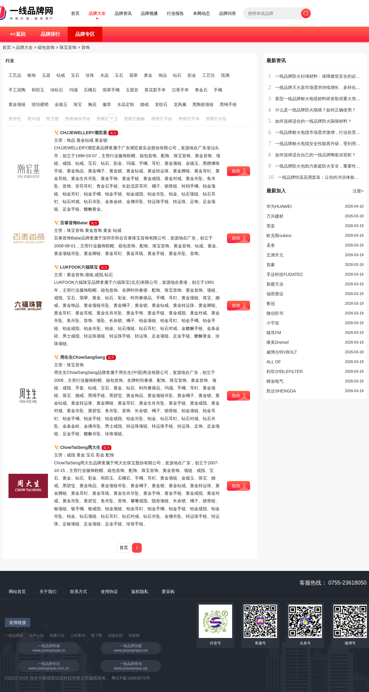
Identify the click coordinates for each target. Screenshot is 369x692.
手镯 (218, 89)
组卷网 (134, 635)
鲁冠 (270, 303)
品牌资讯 (123, 13)
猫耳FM (273, 332)
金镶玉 (61, 104)
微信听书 (274, 313)
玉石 (119, 75)
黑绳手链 (228, 104)
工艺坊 (208, 75)
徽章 (107, 104)
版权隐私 (139, 591)
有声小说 (36, 635)
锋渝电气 (274, 381)
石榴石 (90, 89)
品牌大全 (97, 13)
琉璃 (225, 75)
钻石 (177, 75)
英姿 (270, 225)
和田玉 (38, 89)
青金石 (201, 89)
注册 (358, 190)
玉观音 (132, 89)
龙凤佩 (180, 104)
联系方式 (78, 591)
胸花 (92, 104)
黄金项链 (16, 104)
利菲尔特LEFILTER (284, 371)
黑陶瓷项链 (203, 104)
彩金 (192, 75)
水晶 (104, 75)
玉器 (46, 75)
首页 (75, 13)
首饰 (85, 47)
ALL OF (273, 361)
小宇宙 (272, 323)
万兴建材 (274, 216)
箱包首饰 (46, 47)
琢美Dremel (277, 342)
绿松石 (56, 89)
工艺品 (14, 75)
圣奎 (270, 245)
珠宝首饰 (67, 47)
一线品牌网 (14, 635)
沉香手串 (180, 89)
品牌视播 (149, 13)
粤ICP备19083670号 (130, 678)
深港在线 (115, 635)
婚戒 (144, 104)
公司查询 (77, 635)
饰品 (162, 75)
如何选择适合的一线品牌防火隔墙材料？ (313, 121)
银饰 (31, 75)
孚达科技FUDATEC (284, 274)
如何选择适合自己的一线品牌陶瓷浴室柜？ (315, 154)
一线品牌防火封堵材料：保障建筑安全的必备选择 (322, 76)
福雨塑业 (274, 293)
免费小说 (57, 635)
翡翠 (133, 75)
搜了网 (96, 635)
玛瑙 (73, 89)
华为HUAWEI (279, 206)
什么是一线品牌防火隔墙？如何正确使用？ (315, 109)
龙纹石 (161, 104)
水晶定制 (125, 104)
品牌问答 (227, 13)
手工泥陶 (16, 89)
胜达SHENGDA (281, 390)
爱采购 (168, 591)
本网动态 (201, 13)
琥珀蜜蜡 (40, 104)
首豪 (270, 264)
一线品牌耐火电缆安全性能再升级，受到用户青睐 (322, 143)
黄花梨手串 (155, 89)
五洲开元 (274, 255)
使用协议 (109, 591)
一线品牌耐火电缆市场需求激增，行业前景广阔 (319, 132)
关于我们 (47, 591)
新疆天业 (274, 284)
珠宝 (77, 104)
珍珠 (90, 75)
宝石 (75, 75)
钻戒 (60, 75)
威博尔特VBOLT (281, 352)
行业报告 (175, 13)
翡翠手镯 (111, 89)
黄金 (148, 75)
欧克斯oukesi (278, 235)
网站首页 (17, 591)
